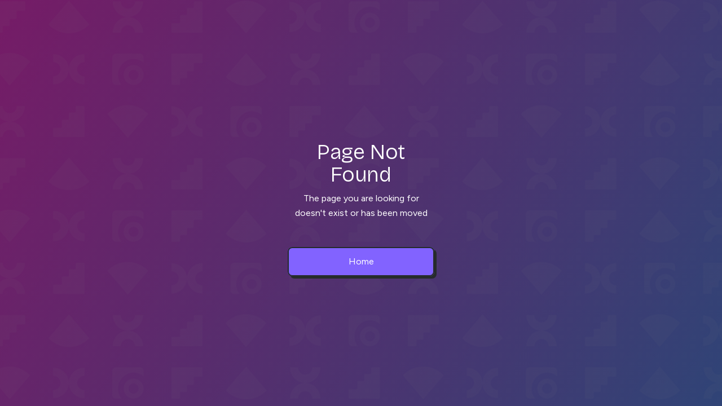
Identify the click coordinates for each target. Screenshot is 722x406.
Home (361, 261)
